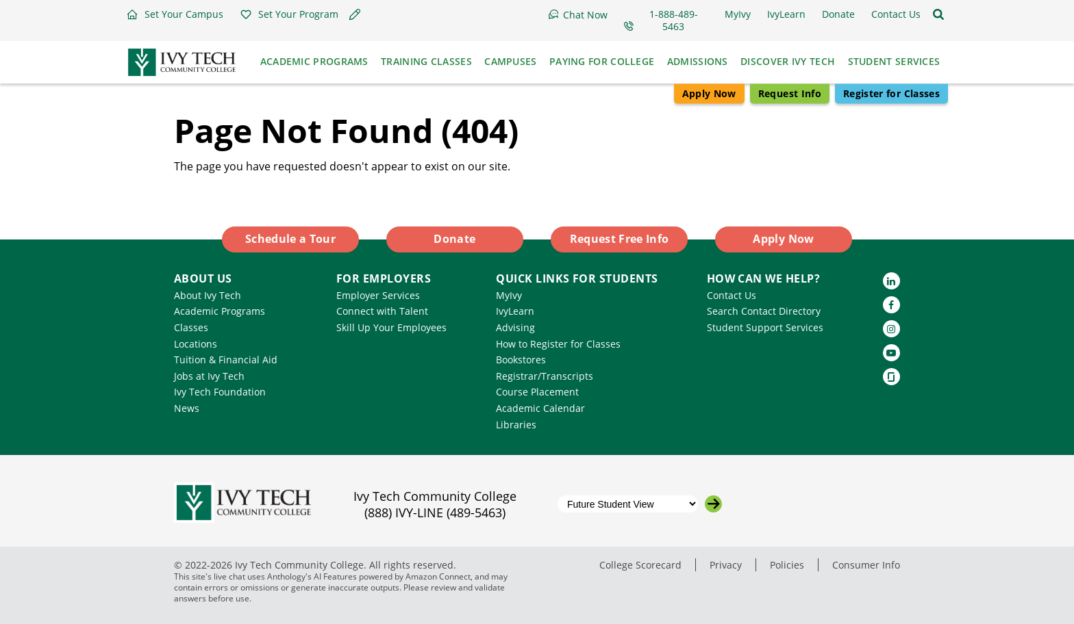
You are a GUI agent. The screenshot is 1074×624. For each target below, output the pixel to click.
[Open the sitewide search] (938, 14)
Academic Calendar (540, 408)
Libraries (516, 424)
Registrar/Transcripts (544, 375)
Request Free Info (619, 238)
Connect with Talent (382, 310)
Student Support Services (765, 327)
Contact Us (731, 295)
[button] (175, 14)
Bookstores (521, 359)
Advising (515, 327)
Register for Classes (891, 93)
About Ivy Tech (207, 295)
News (186, 408)
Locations (195, 343)
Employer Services (378, 295)
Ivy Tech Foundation (220, 391)
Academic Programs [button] (314, 61)
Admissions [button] (697, 61)
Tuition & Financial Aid (225, 359)
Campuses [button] (510, 61)
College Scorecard (640, 564)
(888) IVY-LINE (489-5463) (434, 512)
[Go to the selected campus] (713, 503)
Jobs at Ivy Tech (209, 375)
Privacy (726, 564)
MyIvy (509, 295)
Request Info (789, 93)
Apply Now (709, 93)
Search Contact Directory (764, 310)
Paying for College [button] (601, 61)
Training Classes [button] (426, 61)
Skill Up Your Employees (391, 327)
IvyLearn (515, 310)
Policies (787, 564)
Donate (454, 238)
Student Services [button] (894, 61)
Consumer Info (866, 564)
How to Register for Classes (558, 343)
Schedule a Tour (290, 238)
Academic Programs (219, 310)
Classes (191, 327)
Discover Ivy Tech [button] (787, 61)
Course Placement (537, 391)
